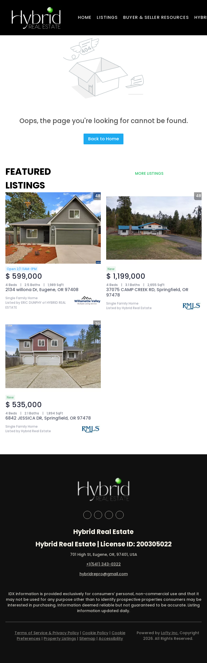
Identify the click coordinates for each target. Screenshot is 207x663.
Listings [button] (107, 17)
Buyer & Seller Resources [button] (156, 17)
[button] (36, 17)
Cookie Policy (95, 633)
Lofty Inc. (169, 633)
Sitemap (87, 638)
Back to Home (103, 139)
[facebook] (87, 515)
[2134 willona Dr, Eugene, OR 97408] (53, 228)
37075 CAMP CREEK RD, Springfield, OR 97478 (147, 292)
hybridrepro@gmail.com (104, 574)
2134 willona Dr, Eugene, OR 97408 (41, 290)
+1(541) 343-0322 (103, 564)
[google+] (120, 515)
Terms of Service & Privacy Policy (47, 633)
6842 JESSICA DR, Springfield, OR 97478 (48, 418)
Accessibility (111, 638)
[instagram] (109, 515)
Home (84, 17)
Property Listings (60, 638)
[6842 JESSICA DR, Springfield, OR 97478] (53, 356)
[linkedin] (98, 515)
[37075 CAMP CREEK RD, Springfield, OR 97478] (154, 228)
